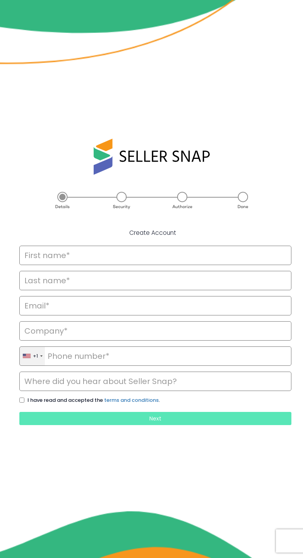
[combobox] (32, 356)
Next (155, 418)
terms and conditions (131, 400)
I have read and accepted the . (93, 400)
